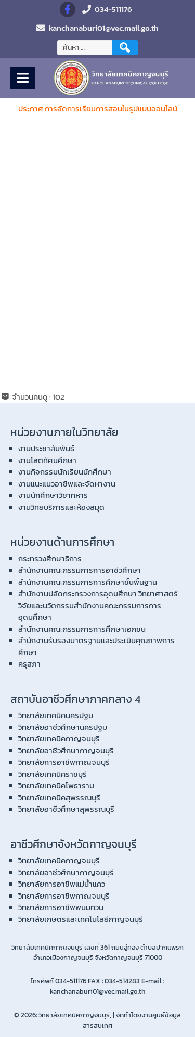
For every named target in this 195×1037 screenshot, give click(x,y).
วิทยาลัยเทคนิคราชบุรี (52, 774)
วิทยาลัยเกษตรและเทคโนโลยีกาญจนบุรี (80, 919)
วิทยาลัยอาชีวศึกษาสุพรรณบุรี (66, 809)
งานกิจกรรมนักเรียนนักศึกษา (64, 472)
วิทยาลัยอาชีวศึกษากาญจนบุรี (66, 751)
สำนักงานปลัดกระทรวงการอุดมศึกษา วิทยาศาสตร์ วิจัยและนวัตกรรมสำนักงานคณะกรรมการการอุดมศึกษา (98, 605)
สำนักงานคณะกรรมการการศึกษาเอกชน (82, 629)
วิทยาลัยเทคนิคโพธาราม (56, 785)
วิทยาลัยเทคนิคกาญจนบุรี (59, 739)
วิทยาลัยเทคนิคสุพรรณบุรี (59, 797)
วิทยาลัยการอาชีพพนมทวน (60, 907)
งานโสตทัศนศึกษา (47, 460)
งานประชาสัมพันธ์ (46, 448)
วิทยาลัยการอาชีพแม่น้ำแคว (61, 884)
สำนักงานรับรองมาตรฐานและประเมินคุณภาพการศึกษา (96, 646)
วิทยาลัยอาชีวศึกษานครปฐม (62, 727)
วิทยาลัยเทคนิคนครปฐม (55, 715)
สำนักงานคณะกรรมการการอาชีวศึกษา (79, 570)
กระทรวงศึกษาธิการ (50, 559)
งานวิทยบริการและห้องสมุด (61, 507)
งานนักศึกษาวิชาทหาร (53, 495)
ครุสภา (29, 664)
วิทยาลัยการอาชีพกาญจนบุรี (64, 762)
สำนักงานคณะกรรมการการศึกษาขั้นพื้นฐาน (87, 582)
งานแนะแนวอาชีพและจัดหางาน (66, 484)
